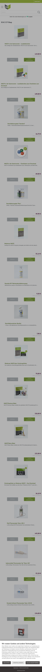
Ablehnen (6, 662)
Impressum (16, 668)
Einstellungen (18, 662)
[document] (21, 652)
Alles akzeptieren (33, 662)
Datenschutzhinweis (24, 668)
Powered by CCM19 (21, 670)
